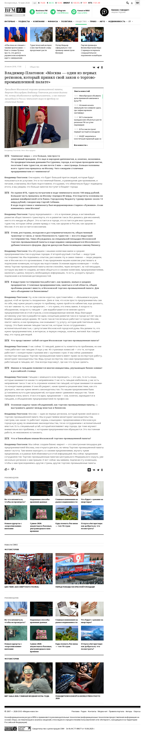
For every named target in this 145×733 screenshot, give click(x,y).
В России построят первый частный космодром (87, 130)
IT (130, 21)
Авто (102, 21)
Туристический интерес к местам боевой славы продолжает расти (41, 48)
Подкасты (24, 21)
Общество (81, 21)
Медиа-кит (102, 711)
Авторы (129, 711)
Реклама (75, 711)
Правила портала (116, 711)
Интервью (10, 21)
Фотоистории (12, 549)
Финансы (53, 21)
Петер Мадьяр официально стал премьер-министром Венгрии (65, 49)
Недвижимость (116, 21)
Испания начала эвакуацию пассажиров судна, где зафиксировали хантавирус (87, 109)
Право (93, 21)
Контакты (92, 711)
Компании (38, 21)
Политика (66, 21)
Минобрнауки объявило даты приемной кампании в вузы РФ (87, 98)
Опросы (137, 711)
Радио (84, 711)
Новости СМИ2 (11, 544)
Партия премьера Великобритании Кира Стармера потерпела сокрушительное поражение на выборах (91, 50)
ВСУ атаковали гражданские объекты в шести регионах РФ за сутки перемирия (88, 121)
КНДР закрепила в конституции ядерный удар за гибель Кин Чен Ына (87, 139)
